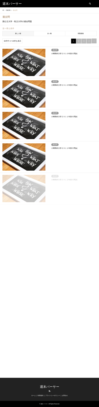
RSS (49, 391)
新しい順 (18, 33)
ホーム (33, 395)
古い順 (49, 33)
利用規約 (40, 395)
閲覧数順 (81, 33)
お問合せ (65, 395)
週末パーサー (49, 387)
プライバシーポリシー (52, 395)
